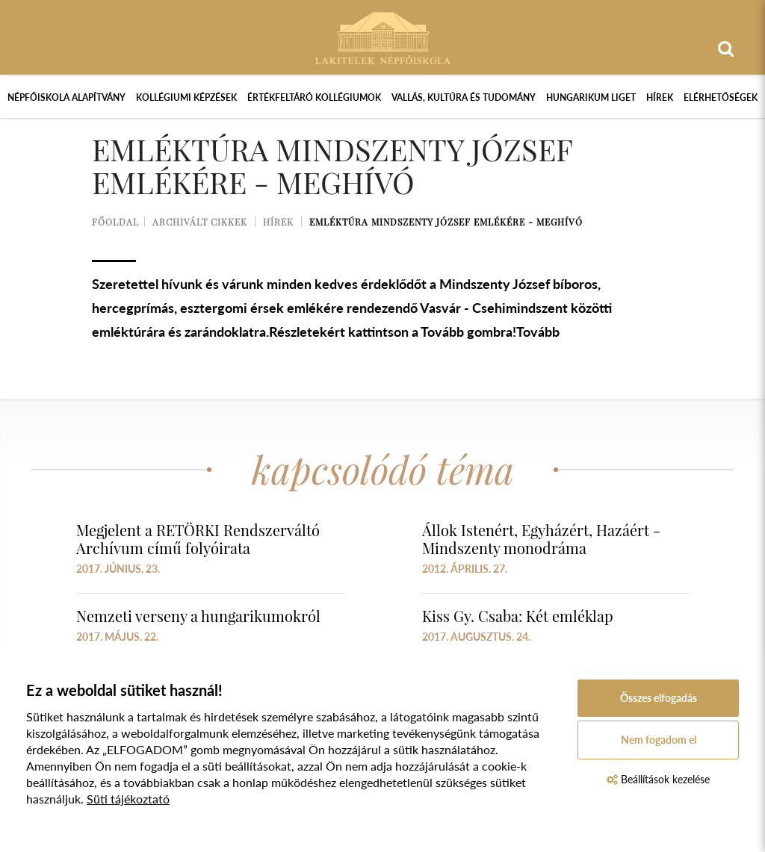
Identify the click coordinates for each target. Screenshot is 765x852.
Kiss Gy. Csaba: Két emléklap (517, 616)
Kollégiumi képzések (186, 97)
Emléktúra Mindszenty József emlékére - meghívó (446, 222)
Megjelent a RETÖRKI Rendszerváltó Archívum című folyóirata (198, 539)
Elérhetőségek (721, 97)
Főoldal (115, 222)
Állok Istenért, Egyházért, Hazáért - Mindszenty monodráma (541, 539)
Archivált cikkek (199, 222)
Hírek (659, 97)
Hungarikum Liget (591, 97)
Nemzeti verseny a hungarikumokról (198, 616)
